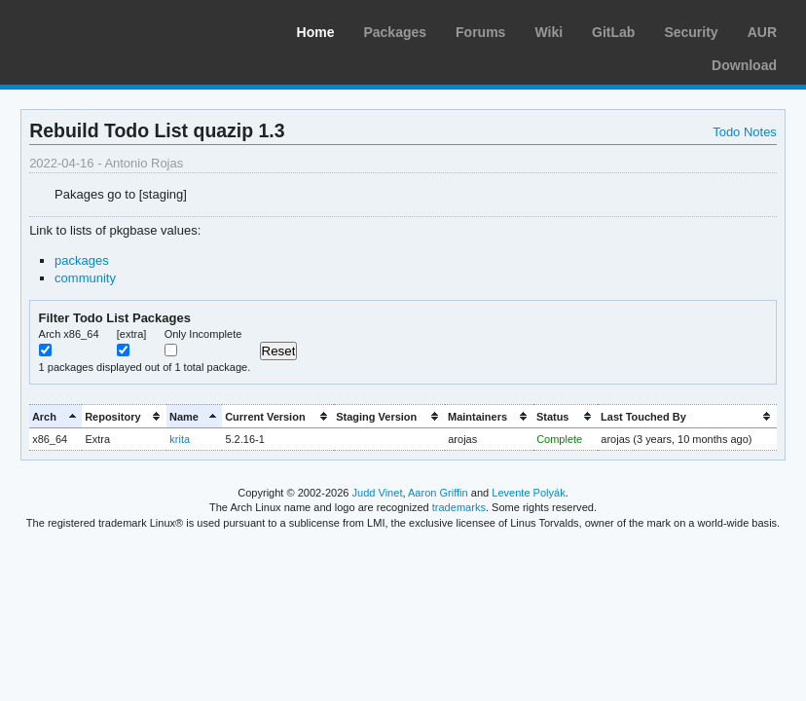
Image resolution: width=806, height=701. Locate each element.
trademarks (459, 507)
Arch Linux (107, 29)
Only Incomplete (203, 334)
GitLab (613, 32)
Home (316, 32)
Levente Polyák (528, 492)
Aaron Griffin (438, 492)
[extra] (132, 334)
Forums (480, 32)
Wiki (548, 32)
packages (82, 260)
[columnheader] (55, 416)
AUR (762, 32)
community (85, 278)
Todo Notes (745, 132)
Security (690, 32)
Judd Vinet (377, 492)
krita (179, 439)
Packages (394, 32)
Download (744, 65)
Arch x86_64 (69, 334)
